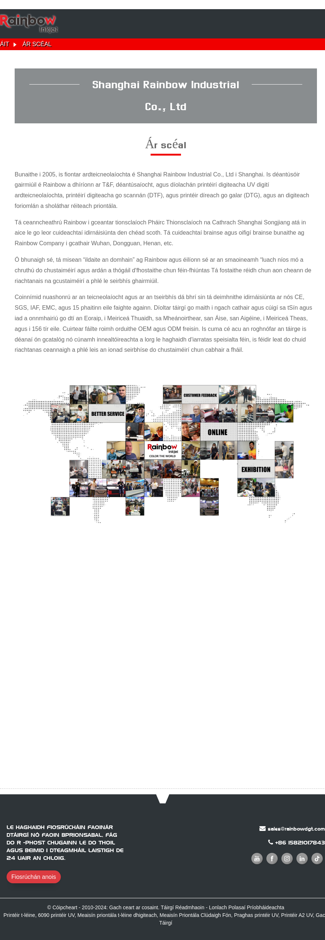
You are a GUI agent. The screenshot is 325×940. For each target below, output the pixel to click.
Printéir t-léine (19, 915)
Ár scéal (36, 44)
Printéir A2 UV (297, 915)
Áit (4, 44)
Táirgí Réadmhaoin (182, 907)
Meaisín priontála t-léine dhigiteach (116, 915)
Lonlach (218, 907)
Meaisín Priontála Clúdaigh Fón (195, 915)
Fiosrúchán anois (33, 877)
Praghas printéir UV (256, 915)
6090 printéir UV (56, 915)
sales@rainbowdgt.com (296, 829)
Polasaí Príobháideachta (256, 907)
